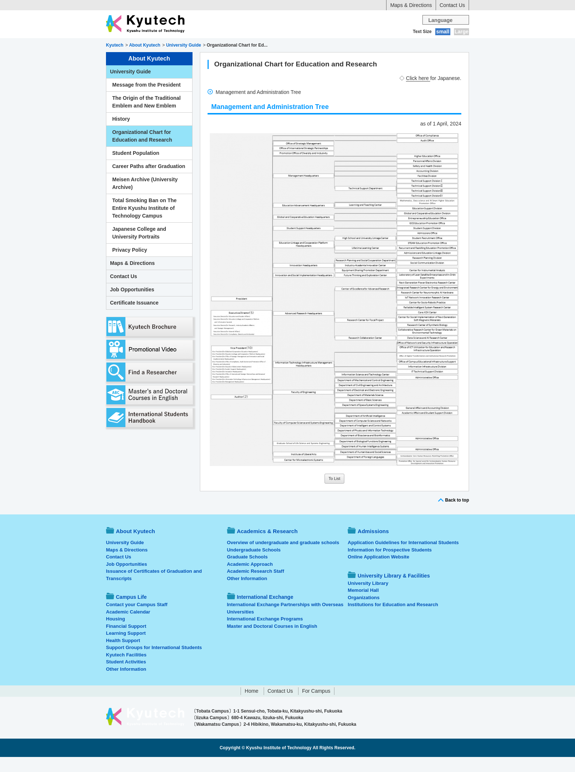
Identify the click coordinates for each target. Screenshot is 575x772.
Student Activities (126, 677)
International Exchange (350, 46)
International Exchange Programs (265, 634)
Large (461, 31)
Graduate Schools (247, 572)
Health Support (123, 655)
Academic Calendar (128, 627)
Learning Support (126, 648)
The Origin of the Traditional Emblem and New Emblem (146, 117)
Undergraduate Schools (254, 565)
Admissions (246, 46)
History (121, 134)
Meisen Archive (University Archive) (144, 198)
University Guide (130, 87)
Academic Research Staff (255, 586)
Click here (418, 93)
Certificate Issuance (134, 318)
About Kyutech (131, 46)
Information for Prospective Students (390, 565)
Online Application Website (378, 572)
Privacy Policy (129, 265)
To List (334, 493)
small (443, 31)
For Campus (316, 706)
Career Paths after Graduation (148, 181)
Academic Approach (250, 579)
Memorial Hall (363, 605)
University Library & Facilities (427, 46)
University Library (368, 598)
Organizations (364, 612)
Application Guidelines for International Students (403, 557)
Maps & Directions (411, 5)
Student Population (135, 168)
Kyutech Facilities (126, 670)
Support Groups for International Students (154, 662)
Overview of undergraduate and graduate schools (283, 557)
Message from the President (146, 100)
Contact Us (452, 5)
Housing (115, 634)
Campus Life (291, 46)
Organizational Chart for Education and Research (142, 151)
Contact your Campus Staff (137, 619)
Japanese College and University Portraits (139, 248)
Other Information (126, 684)
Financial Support (126, 641)
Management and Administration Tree (258, 107)
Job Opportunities (132, 304)
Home (251, 706)
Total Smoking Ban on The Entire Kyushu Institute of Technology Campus (144, 223)
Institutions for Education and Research (393, 619)
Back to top (457, 515)
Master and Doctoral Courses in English (272, 641)
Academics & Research (191, 46)
